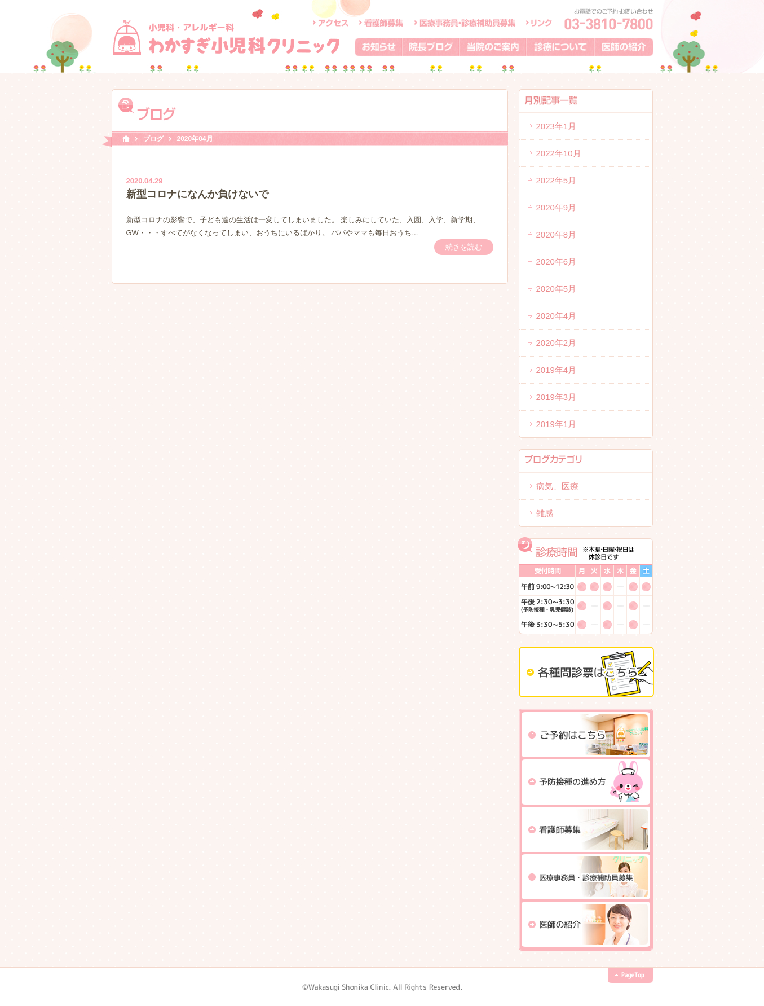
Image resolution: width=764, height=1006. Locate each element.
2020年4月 (556, 315)
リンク (539, 22)
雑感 (544, 513)
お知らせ (379, 47)
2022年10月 (558, 153)
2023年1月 (556, 126)
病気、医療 (557, 486)
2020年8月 (556, 234)
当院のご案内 (493, 47)
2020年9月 (556, 207)
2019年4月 (556, 370)
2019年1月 (556, 424)
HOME (126, 139)
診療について (561, 47)
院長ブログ (431, 47)
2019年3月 (556, 397)
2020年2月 (556, 343)
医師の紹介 (624, 47)
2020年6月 (556, 261)
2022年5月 (556, 180)
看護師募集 (381, 22)
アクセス (330, 22)
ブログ (153, 139)
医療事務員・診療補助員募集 (464, 22)
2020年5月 (556, 288)
